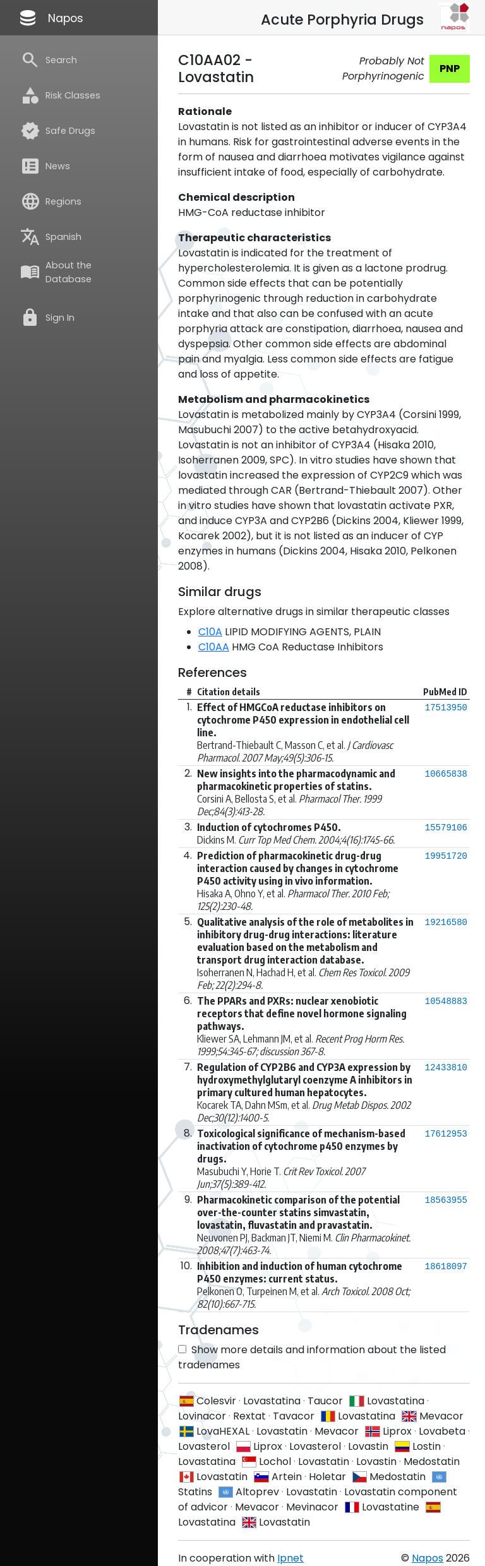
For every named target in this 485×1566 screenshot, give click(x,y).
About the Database (56, 272)
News (45, 166)
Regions (50, 201)
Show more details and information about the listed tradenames (312, 1357)
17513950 (446, 708)
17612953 (446, 1134)
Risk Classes (60, 95)
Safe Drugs (57, 131)
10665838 (446, 774)
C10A (210, 632)
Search (48, 60)
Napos (50, 18)
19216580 (446, 922)
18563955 (446, 1200)
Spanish (50, 237)
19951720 (446, 856)
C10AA (213, 647)
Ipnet (290, 1558)
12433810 (446, 1068)
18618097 (446, 1267)
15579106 (446, 828)
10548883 (446, 1001)
